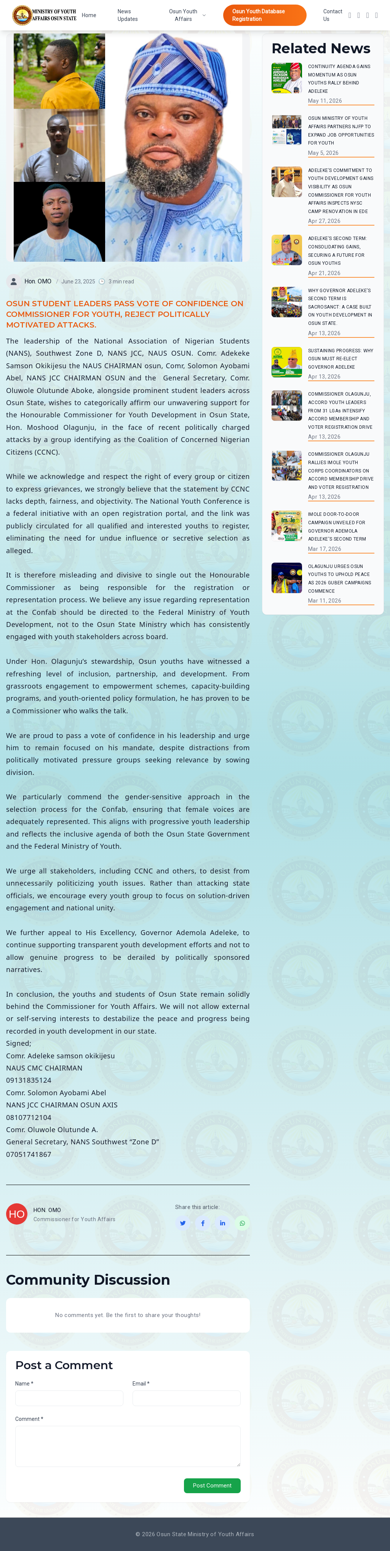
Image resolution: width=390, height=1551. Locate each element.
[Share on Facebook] (202, 1223)
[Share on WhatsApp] (242, 1223)
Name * (24, 1384)
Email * (141, 1384)
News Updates (128, 15)
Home (89, 15)
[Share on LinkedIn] (222, 1223)
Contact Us (332, 15)
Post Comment (212, 1485)
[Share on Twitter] (182, 1223)
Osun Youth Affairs (187, 15)
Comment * (29, 1419)
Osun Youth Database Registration (258, 15)
